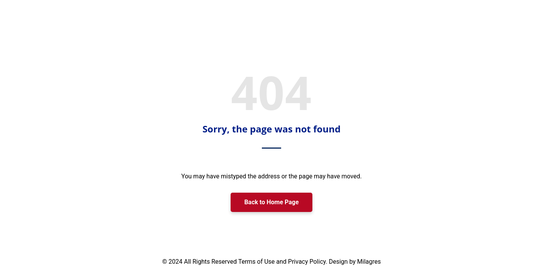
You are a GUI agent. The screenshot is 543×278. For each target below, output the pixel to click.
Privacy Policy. (308, 261)
